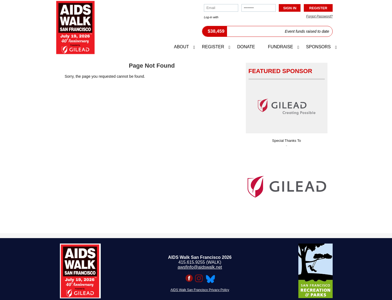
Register (213, 46)
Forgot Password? (319, 16)
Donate (246, 46)
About (181, 46)
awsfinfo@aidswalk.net (200, 267)
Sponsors (318, 46)
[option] (286, 185)
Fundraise (280, 46)
